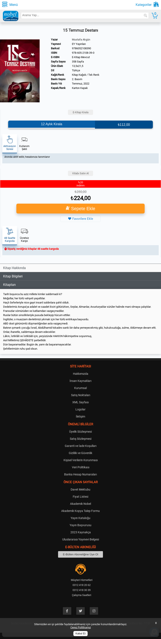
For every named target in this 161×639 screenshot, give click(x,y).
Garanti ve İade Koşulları (80, 446)
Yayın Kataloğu (80, 518)
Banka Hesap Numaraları (80, 474)
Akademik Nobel (80, 503)
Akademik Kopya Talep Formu (80, 511)
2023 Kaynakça (80, 532)
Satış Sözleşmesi (80, 438)
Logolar (80, 409)
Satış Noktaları (80, 395)
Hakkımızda (80, 373)
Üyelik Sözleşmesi (80, 431)
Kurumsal (80, 388)
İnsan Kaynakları (80, 381)
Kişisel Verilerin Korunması (81, 460)
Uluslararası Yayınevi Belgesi (80, 539)
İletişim (80, 416)
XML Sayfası (80, 402)
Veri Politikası (80, 467)
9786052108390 (81, 48)
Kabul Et (80, 633)
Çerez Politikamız (80, 627)
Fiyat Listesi (80, 496)
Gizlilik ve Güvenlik (80, 453)
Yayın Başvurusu (80, 525)
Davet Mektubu (80, 489)
